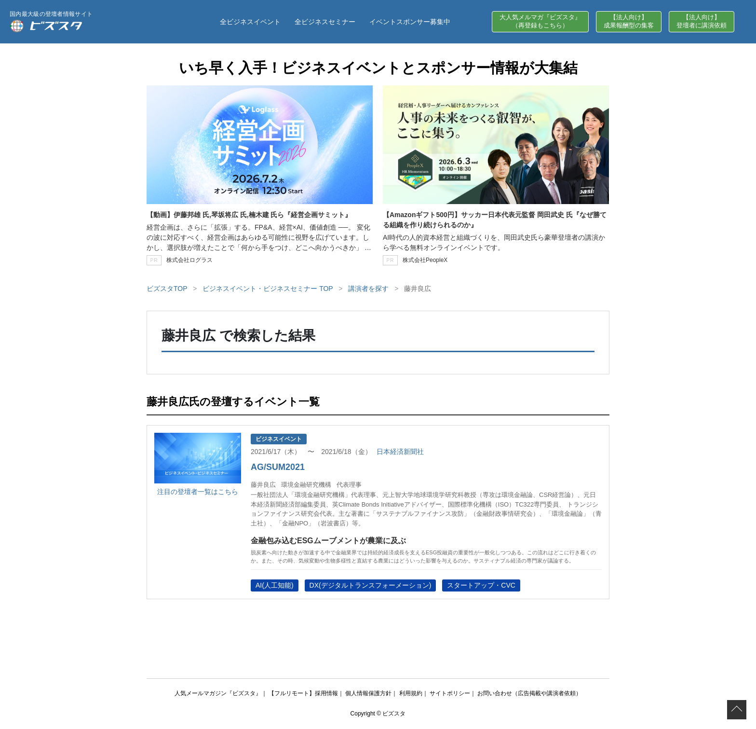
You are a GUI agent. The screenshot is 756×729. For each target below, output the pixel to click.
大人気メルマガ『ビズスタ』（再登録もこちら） (540, 21)
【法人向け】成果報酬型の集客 (629, 21)
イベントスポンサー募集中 (409, 22)
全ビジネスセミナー (325, 22)
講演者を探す (368, 288)
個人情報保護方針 (368, 693)
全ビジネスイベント (250, 22)
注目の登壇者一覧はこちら (197, 491)
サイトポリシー (450, 693)
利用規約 (410, 693)
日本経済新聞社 (400, 451)
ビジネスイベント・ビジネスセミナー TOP (267, 288)
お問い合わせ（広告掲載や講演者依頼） (529, 693)
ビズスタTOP (167, 288)
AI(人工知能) (275, 585)
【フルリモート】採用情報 (303, 693)
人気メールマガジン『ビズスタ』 (218, 693)
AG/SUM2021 (278, 467)
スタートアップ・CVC (481, 585)
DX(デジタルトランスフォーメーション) (371, 585)
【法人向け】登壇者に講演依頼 (701, 21)
